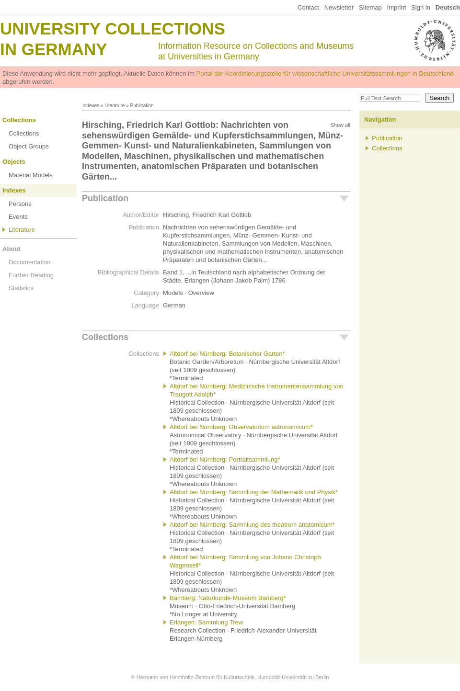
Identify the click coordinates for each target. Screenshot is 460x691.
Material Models (31, 175)
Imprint (396, 7)
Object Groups (29, 146)
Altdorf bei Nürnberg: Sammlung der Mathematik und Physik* (254, 492)
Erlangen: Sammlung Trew (206, 622)
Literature (114, 105)
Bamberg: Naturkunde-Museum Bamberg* (228, 597)
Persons (20, 203)
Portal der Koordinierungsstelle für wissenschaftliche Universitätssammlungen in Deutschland (325, 73)
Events (18, 216)
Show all (340, 125)
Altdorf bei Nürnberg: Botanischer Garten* (227, 353)
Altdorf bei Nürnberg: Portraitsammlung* (225, 459)
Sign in (420, 7)
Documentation (29, 262)
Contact (308, 7)
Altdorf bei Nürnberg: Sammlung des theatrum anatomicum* (252, 524)
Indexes (90, 105)
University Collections (112, 28)
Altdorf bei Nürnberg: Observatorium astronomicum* (241, 426)
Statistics (21, 288)
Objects (13, 161)
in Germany (53, 49)
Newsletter (339, 7)
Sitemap (370, 7)
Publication (105, 198)
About (11, 248)
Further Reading (31, 275)
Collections (19, 120)
